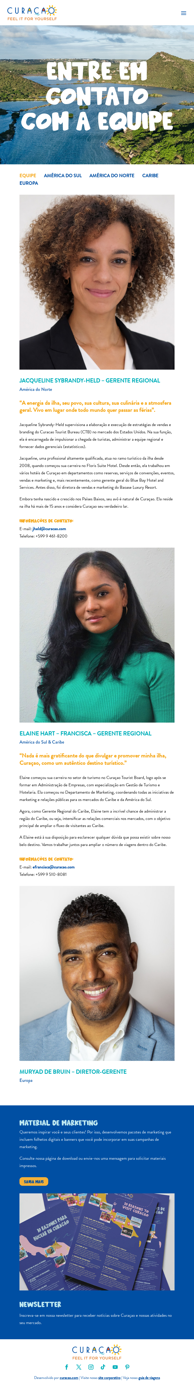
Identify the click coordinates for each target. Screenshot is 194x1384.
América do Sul (63, 176)
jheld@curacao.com (49, 529)
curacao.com (69, 1377)
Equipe (27, 176)
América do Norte (111, 176)
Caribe (150, 176)
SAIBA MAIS (34, 1181)
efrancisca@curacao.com (54, 867)
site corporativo (109, 1377)
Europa (28, 184)
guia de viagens (149, 1377)
